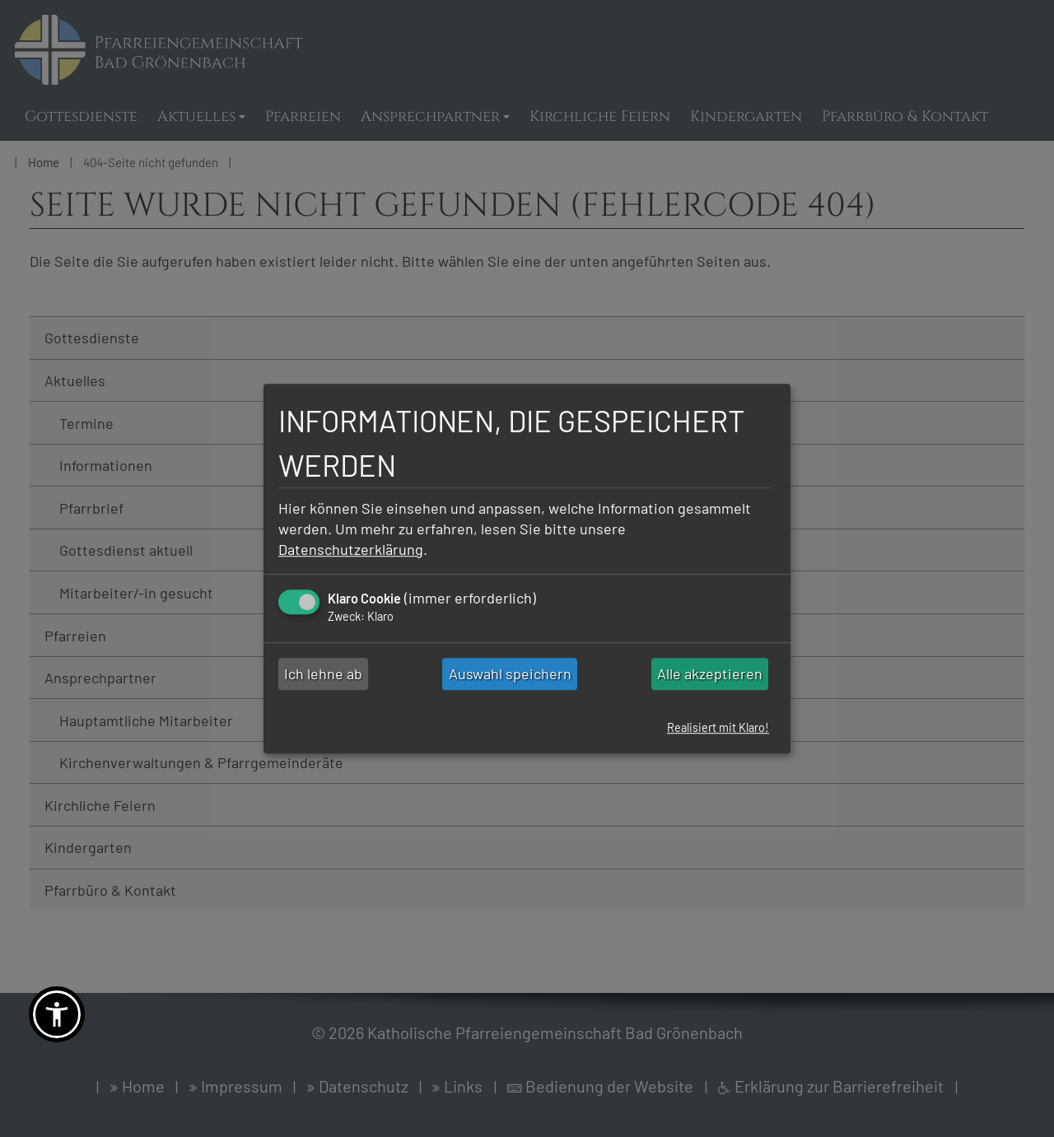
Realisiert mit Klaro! (718, 728)
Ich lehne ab (323, 674)
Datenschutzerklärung (350, 549)
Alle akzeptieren (710, 674)
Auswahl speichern (510, 674)
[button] (57, 1014)
